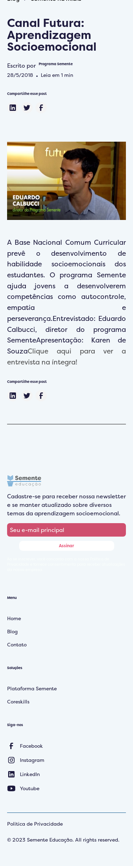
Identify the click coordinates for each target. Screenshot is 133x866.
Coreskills (18, 701)
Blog (12, 631)
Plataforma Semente (32, 688)
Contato (17, 644)
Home (14, 618)
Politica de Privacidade (35, 823)
